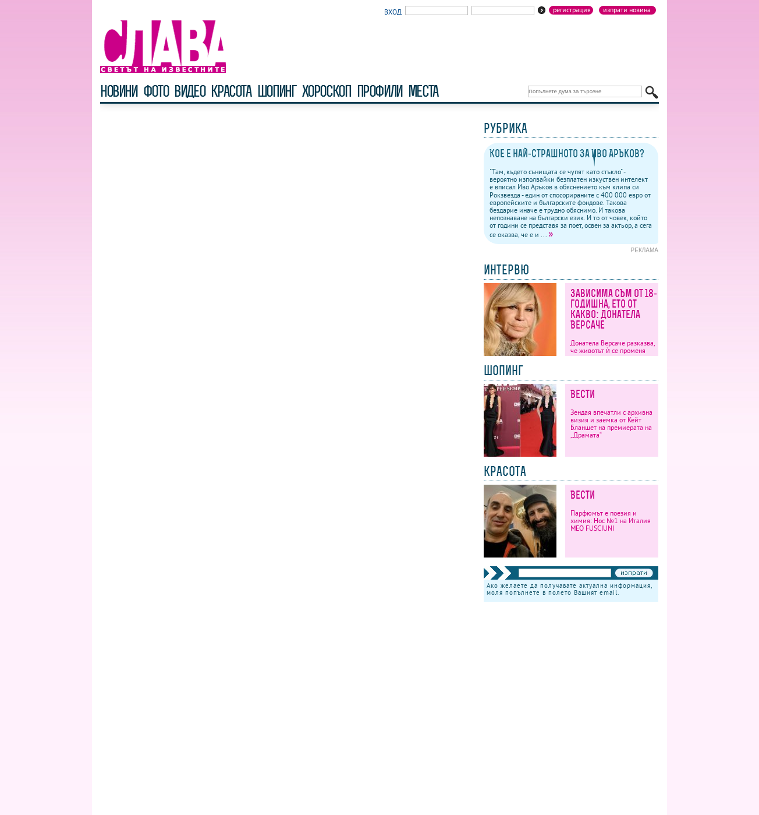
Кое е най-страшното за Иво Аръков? (567, 153)
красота (231, 91)
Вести (582, 394)
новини (118, 91)
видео (189, 91)
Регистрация (572, 10)
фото (156, 91)
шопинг (276, 91)
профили (379, 91)
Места (423, 91)
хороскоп (326, 91)
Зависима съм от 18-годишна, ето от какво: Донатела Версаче (613, 309)
